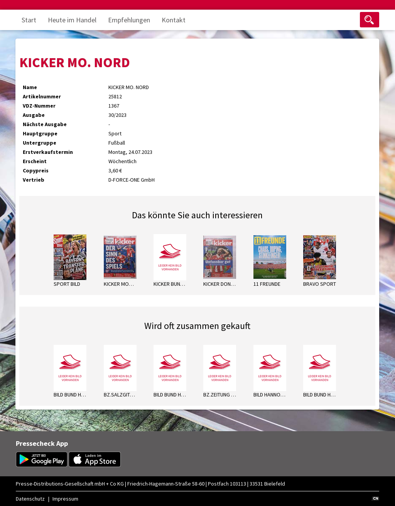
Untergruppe (39, 142)
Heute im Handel (72, 19)
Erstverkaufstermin (48, 151)
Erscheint (35, 161)
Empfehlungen (129, 19)
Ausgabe (34, 114)
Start (29, 19)
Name (30, 87)
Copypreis (36, 170)
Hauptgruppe (40, 133)
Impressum (65, 498)
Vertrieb (33, 179)
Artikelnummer (42, 96)
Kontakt (174, 19)
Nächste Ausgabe (45, 124)
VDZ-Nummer (39, 105)
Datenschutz (30, 498)
